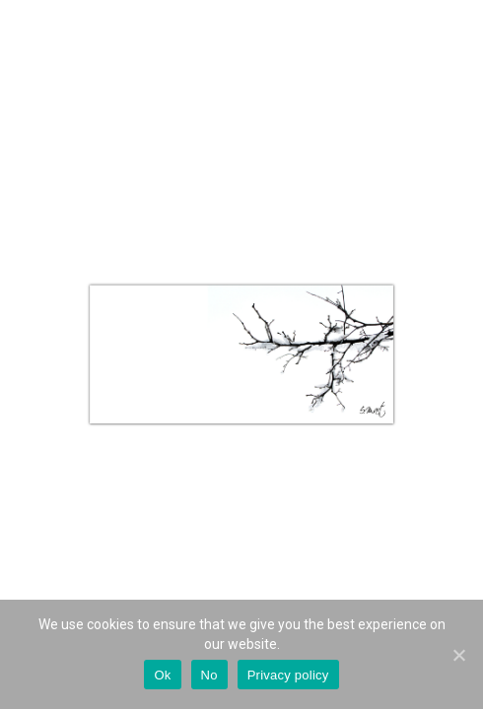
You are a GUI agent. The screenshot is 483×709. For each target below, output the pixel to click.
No (209, 675)
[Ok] (458, 655)
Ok (162, 675)
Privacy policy (288, 675)
